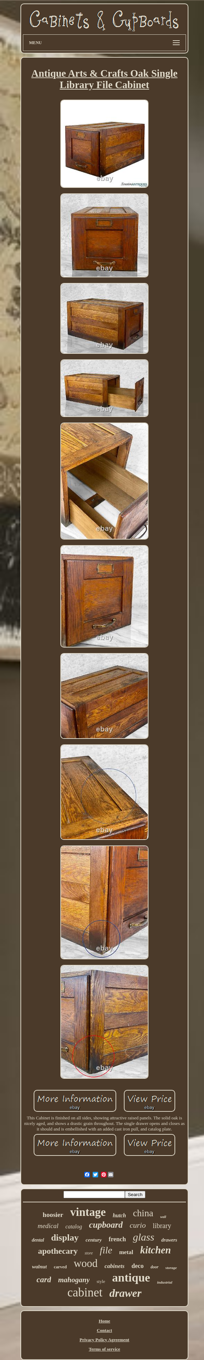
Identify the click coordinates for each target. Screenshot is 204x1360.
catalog (74, 1226)
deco (137, 1265)
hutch (119, 1215)
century (94, 1240)
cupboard (106, 1224)
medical (47, 1225)
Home (104, 1321)
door (155, 1267)
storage (171, 1268)
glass (143, 1237)
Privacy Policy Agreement (104, 1339)
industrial (164, 1282)
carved (60, 1266)
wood (85, 1263)
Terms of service (104, 1349)
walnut (39, 1266)
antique (131, 1277)
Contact (104, 1330)
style (100, 1281)
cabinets (114, 1266)
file (106, 1250)
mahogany (74, 1280)
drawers (169, 1240)
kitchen (155, 1249)
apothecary (58, 1250)
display (65, 1238)
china (143, 1213)
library (162, 1225)
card (43, 1279)
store (89, 1253)
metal (126, 1252)
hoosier (53, 1214)
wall (163, 1217)
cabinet (84, 1292)
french (117, 1239)
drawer (125, 1293)
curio (138, 1225)
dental (38, 1240)
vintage (88, 1212)
